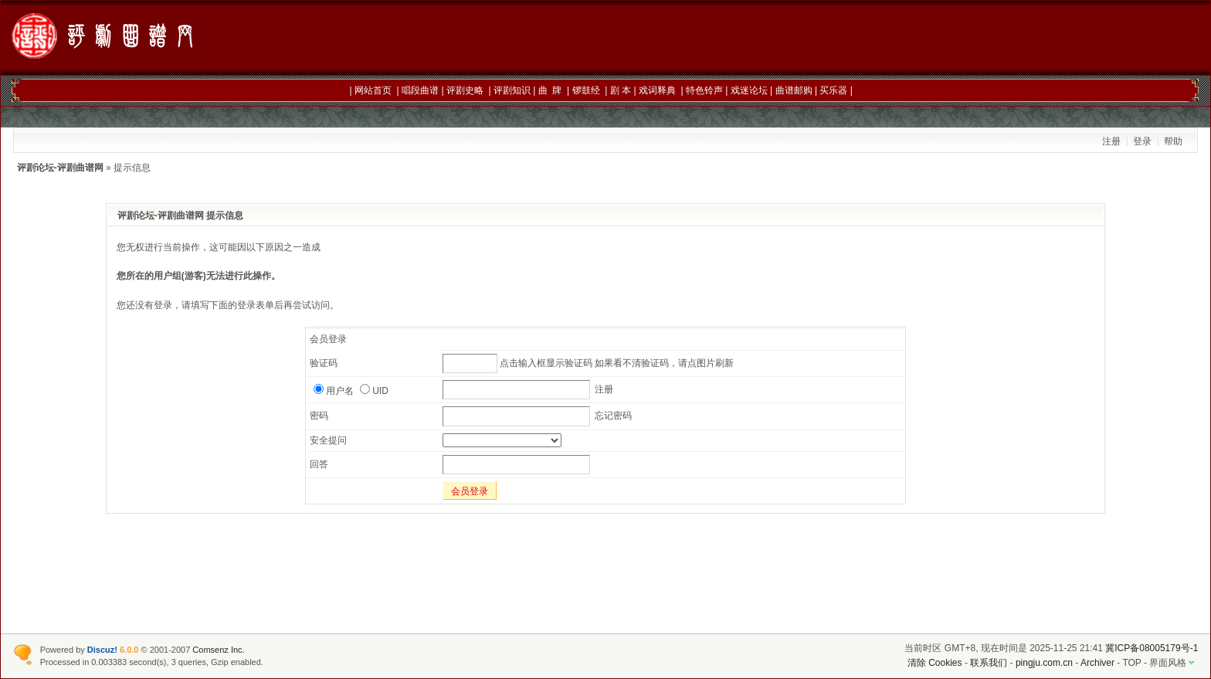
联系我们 (988, 662)
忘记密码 (613, 415)
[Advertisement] (847, 38)
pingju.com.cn (1044, 662)
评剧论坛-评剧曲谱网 (60, 167)
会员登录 (469, 491)
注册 (1111, 141)
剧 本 (620, 90)
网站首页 (373, 90)
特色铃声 (704, 90)
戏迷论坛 (749, 90)
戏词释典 (657, 90)
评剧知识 (512, 90)
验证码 (324, 363)
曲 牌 (550, 90)
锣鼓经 (586, 90)
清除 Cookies (934, 662)
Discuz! (102, 649)
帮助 (1173, 141)
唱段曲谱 (420, 90)
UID (374, 390)
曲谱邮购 (793, 90)
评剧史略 (464, 90)
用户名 (334, 390)
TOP (1131, 662)
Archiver (1097, 662)
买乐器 (833, 90)
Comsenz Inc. (218, 649)
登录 (1142, 141)
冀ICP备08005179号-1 (1151, 648)
